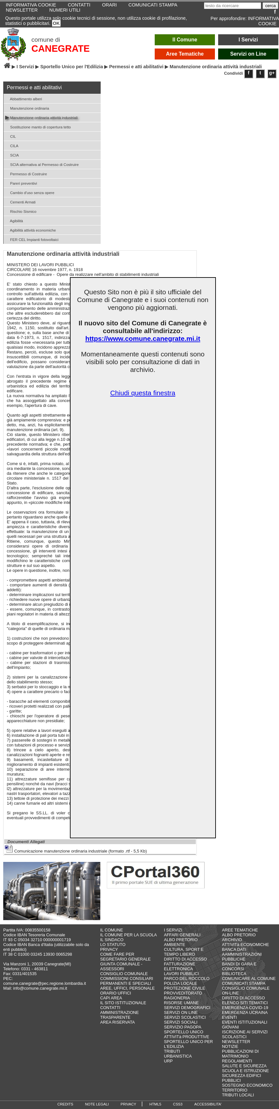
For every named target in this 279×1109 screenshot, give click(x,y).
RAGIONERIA (177, 997)
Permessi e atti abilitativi (136, 66)
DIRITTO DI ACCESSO (185, 959)
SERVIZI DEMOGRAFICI (187, 1007)
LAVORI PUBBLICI (181, 973)
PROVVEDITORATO (183, 993)
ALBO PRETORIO (181, 939)
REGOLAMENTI (237, 1061)
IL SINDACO (111, 939)
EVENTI (229, 1017)
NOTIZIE (230, 1046)
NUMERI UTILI (64, 10)
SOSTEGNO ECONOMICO (247, 1085)
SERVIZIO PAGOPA (182, 1027)
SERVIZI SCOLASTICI (185, 1017)
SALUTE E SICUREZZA (244, 1065)
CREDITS (65, 1104)
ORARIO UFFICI (115, 993)
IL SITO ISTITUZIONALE (123, 1002)
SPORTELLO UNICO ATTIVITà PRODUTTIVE (186, 1034)
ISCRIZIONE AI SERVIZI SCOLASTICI (245, 1034)
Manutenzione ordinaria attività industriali (41, 117)
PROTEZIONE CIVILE (184, 988)
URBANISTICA (178, 1056)
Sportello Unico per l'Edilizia (71, 66)
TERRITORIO (235, 1090)
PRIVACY (109, 949)
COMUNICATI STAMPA (243, 983)
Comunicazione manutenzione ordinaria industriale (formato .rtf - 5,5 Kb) (76, 849)
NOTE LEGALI (97, 1104)
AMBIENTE (174, 944)
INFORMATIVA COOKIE (263, 21)
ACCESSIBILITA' (208, 1104)
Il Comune (185, 39)
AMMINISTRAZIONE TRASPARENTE (119, 1015)
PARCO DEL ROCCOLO (187, 978)
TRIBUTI (172, 1051)
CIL (10, 136)
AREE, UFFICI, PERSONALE (127, 988)
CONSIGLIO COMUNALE (124, 973)
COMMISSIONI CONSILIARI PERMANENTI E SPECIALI (126, 981)
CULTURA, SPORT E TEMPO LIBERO (184, 952)
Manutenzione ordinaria (27, 108)
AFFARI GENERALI (182, 934)
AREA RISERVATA (117, 1022)
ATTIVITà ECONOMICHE (245, 944)
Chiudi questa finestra (142, 393)
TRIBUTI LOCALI (238, 1095)
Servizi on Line (248, 54)
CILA (11, 145)
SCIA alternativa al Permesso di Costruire (42, 164)
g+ (272, 72)
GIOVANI (230, 1027)
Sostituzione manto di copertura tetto (38, 126)
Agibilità (14, 220)
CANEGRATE (60, 48)
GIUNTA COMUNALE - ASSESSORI (121, 966)
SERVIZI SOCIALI (181, 1022)
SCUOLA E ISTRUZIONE (245, 1070)
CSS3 (178, 1104)
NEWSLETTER (22, 10)
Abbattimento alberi (23, 98)
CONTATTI (110, 1007)
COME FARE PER (117, 954)
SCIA (12, 155)
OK (56, 23)
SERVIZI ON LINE (181, 1012)
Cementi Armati (20, 201)
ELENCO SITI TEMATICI (245, 1002)
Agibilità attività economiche (30, 230)
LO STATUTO (112, 944)
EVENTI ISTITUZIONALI (244, 1022)
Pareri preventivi (21, 183)
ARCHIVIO (232, 939)
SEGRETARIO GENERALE (125, 959)
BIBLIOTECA (234, 973)
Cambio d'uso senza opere (29, 192)
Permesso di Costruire (26, 173)
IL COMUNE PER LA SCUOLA (128, 934)
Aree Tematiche (185, 54)
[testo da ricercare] (232, 5)
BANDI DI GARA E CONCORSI (239, 966)
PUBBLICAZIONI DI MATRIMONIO (240, 1054)
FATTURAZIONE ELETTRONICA (179, 966)
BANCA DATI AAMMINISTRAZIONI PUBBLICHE (242, 954)
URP (168, 1061)
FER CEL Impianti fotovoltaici (32, 239)
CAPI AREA (111, 997)
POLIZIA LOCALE (180, 983)
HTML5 (155, 1104)
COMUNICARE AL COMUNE (249, 978)
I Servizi (248, 39)
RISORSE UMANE (181, 1002)
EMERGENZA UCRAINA (245, 1012)
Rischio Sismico (20, 211)
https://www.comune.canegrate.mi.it (142, 338)
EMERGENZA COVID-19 (245, 1007)
